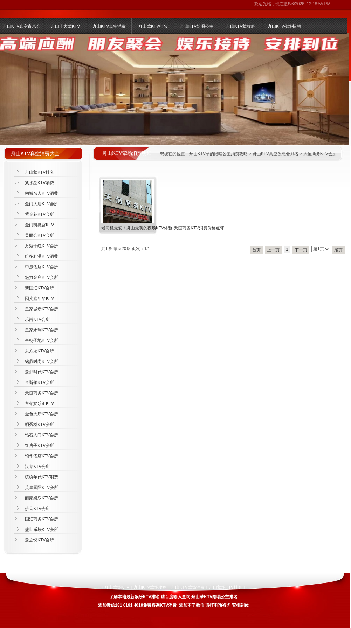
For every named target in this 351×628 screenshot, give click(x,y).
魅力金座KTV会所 (41, 277)
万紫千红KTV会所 (41, 245)
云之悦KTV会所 (39, 540)
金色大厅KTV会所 (41, 414)
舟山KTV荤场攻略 (150, 587)
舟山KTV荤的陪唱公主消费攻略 (218, 153)
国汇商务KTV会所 (41, 519)
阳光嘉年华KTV (39, 298)
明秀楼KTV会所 (39, 424)
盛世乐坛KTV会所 (41, 529)
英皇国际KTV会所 (41, 487)
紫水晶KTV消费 (39, 182)
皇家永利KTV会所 (41, 329)
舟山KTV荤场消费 (187, 587)
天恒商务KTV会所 (320, 153)
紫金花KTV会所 (39, 214)
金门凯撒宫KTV (39, 224)
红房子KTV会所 (39, 445)
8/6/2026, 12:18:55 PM (309, 3)
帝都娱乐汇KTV (39, 403)
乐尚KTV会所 (37, 319)
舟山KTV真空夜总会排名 (275, 153)
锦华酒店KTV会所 (41, 456)
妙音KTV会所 (37, 508)
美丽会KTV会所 (39, 235)
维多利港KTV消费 (41, 256)
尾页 (338, 250)
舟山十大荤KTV (65, 26)
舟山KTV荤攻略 (240, 26)
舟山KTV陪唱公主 (196, 26)
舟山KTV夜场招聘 (284, 26)
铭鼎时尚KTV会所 (41, 361)
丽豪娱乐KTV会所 (41, 498)
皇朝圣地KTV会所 (41, 340)
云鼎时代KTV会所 (41, 372)
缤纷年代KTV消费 (41, 477)
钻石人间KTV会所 (41, 435)
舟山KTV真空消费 (109, 26)
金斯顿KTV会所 (39, 382)
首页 (256, 250)
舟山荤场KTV (116, 587)
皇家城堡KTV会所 (41, 308)
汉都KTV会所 (37, 466)
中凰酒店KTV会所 (41, 266)
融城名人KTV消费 (41, 193)
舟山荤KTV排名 (152, 26)
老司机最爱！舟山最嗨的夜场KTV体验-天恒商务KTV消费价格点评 (162, 228)
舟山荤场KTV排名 (225, 587)
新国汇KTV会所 (39, 287)
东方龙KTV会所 (39, 350)
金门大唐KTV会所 (41, 203)
